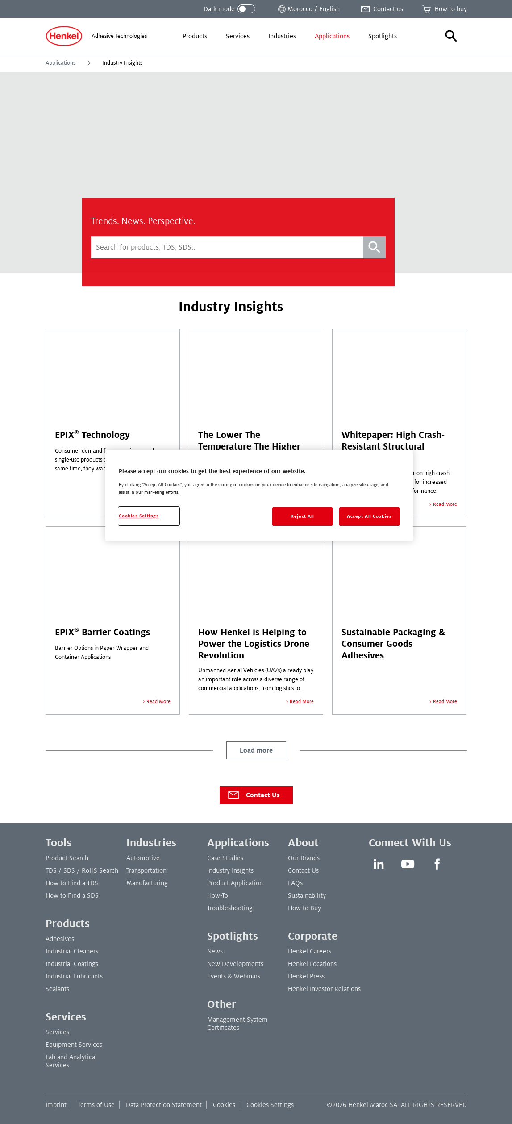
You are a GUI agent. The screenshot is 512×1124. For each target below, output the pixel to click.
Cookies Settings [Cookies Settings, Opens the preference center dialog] (138, 515)
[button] (451, 36)
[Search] (374, 247)
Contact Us (253, 795)
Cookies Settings (270, 1104)
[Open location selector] (308, 9)
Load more (256, 750)
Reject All (302, 516)
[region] (258, 495)
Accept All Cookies (369, 516)
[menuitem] (194, 36)
